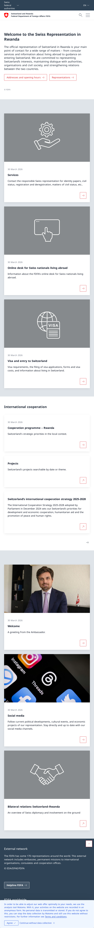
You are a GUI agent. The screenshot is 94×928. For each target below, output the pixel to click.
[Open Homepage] (27, 15)
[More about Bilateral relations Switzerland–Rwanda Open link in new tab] (83, 823)
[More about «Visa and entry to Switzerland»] (83, 381)
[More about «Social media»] (83, 739)
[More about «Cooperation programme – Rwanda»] (83, 445)
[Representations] (63, 77)
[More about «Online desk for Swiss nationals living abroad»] (83, 288)
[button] (89, 843)
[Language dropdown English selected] (86, 5)
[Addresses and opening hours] (25, 77)
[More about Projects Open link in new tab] (83, 480)
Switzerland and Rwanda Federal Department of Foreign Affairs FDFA (30, 15)
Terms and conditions (56, 916)
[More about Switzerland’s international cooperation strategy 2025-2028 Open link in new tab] (83, 526)
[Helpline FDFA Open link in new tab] (16, 885)
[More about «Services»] (83, 195)
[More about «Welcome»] (83, 643)
